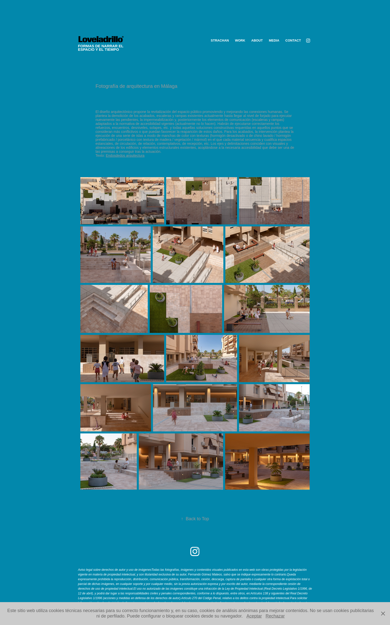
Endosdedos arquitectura (125, 155)
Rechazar (275, 616)
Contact (293, 40)
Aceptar (254, 616)
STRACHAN (220, 40)
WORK (240, 40)
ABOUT (257, 40)
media (274, 40)
